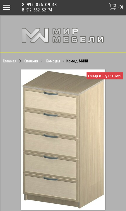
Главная (9, 61)
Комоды (53, 61)
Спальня (31, 61)
